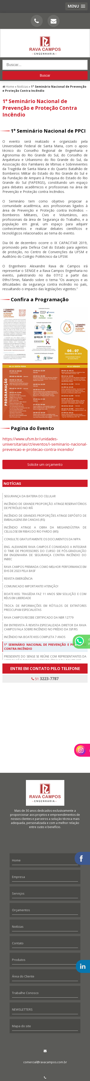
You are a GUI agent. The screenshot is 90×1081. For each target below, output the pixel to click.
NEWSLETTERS (22, 1009)
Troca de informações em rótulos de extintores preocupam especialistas (45, 608)
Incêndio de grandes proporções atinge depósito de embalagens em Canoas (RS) (45, 518)
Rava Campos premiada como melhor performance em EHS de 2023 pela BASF (45, 569)
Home (16, 860)
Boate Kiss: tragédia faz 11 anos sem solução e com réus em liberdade (45, 596)
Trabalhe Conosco (25, 993)
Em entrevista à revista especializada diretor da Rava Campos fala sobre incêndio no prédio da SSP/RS (45, 627)
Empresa (18, 877)
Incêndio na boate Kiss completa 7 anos (34, 637)
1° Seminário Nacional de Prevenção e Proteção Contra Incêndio (45, 647)
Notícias (12, 483)
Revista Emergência (18, 579)
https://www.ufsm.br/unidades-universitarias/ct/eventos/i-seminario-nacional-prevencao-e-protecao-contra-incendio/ (44, 444)
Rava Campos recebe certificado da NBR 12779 (38, 617)
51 (45, 678)
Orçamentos (21, 910)
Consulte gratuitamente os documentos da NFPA (42, 539)
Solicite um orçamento (45, 464)
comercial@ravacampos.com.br (45, 1062)
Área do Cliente (23, 976)
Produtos (18, 960)
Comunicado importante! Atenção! (31, 586)
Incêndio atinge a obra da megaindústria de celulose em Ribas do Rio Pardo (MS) (45, 529)
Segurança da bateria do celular (30, 496)
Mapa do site (21, 1026)
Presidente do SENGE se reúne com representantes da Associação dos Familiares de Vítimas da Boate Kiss (45, 658)
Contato (18, 943)
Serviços (18, 893)
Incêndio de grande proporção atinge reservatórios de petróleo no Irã (45, 506)
